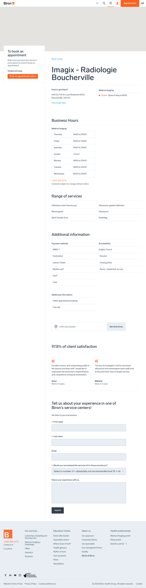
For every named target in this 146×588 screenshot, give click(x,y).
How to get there (59, 103)
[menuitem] (9, 3)
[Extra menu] (142, 3)
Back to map (57, 59)
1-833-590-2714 (59, 180)
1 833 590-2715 (11, 542)
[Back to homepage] (10, 535)
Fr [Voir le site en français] (97, 3)
